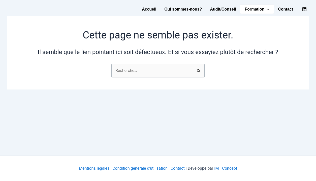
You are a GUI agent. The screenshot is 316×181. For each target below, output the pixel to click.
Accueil (149, 9)
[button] (266, 9)
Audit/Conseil (223, 9)
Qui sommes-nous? (183, 9)
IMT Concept (225, 168)
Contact (285, 9)
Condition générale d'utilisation (140, 168)
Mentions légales (94, 168)
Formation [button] (257, 9)
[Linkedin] (304, 9)
